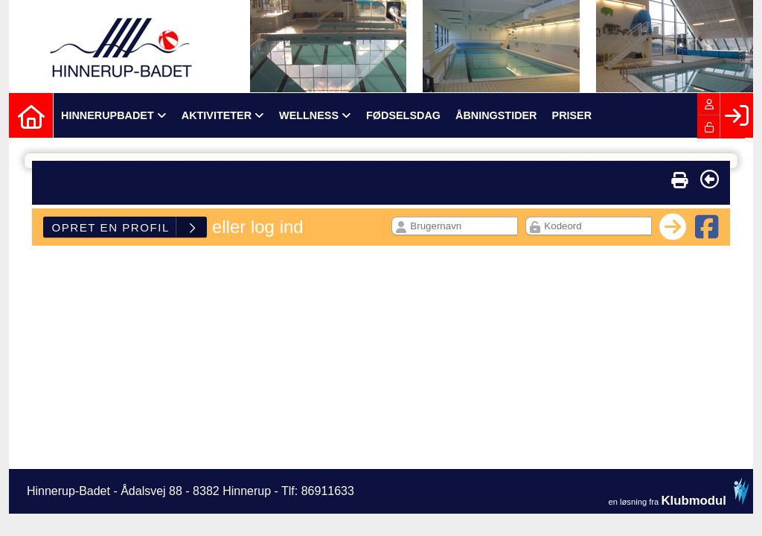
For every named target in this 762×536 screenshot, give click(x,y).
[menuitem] (31, 115)
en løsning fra (678, 492)
